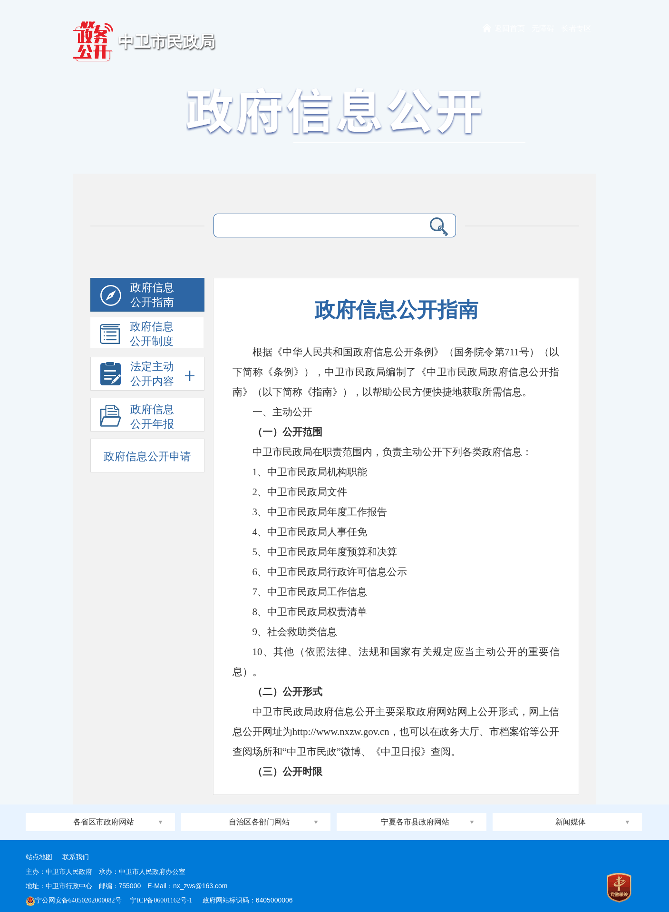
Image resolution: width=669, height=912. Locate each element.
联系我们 (75, 857)
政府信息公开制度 (137, 334)
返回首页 (509, 28)
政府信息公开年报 (137, 417)
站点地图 (39, 857)
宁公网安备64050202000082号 (74, 900)
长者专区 (576, 28)
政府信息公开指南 (137, 297)
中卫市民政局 (166, 41)
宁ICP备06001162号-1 (162, 900)
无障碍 (543, 28)
